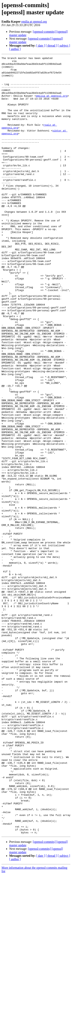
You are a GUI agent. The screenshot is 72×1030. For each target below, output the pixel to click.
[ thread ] (51, 45)
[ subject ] (64, 45)
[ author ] (15, 49)
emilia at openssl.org (34, 21)
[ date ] (40, 45)
